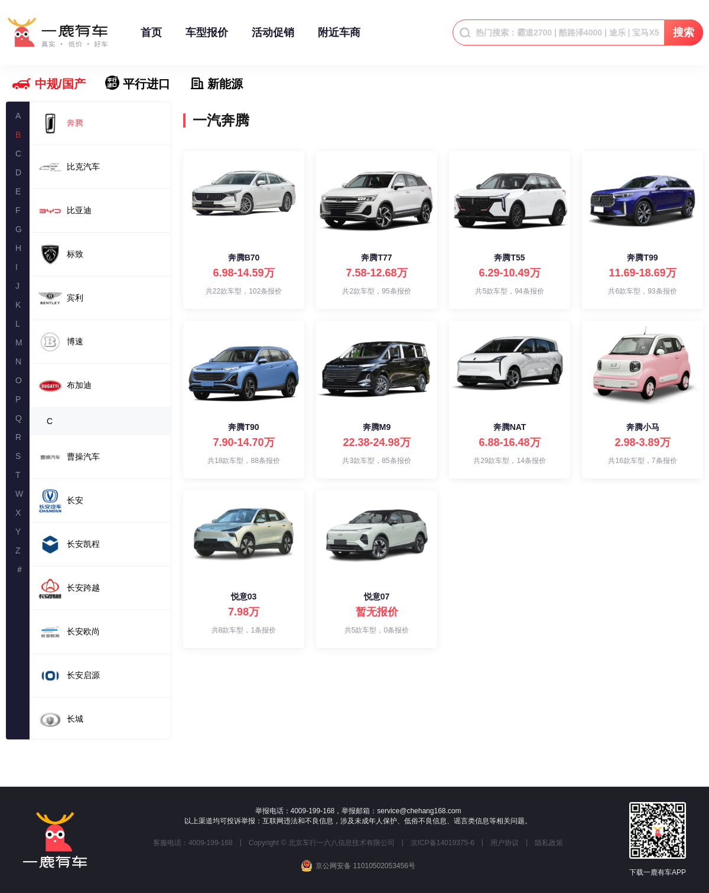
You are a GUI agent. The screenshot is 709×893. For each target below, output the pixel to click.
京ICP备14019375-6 (442, 843)
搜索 (683, 32)
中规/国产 (60, 83)
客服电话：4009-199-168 (193, 843)
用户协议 (504, 843)
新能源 (225, 83)
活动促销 (273, 38)
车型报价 (207, 38)
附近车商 (339, 38)
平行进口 (146, 83)
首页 (151, 38)
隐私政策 (549, 843)
